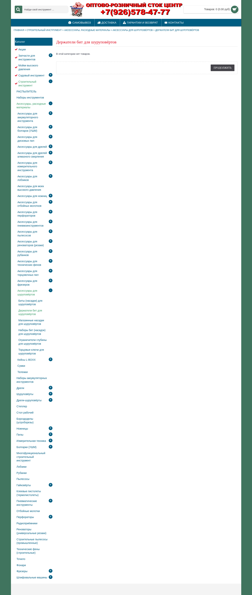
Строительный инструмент (44, 30)
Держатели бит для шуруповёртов (177, 30)
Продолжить (222, 67)
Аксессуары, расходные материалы (87, 30)
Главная (19, 30)
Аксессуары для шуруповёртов (133, 30)
